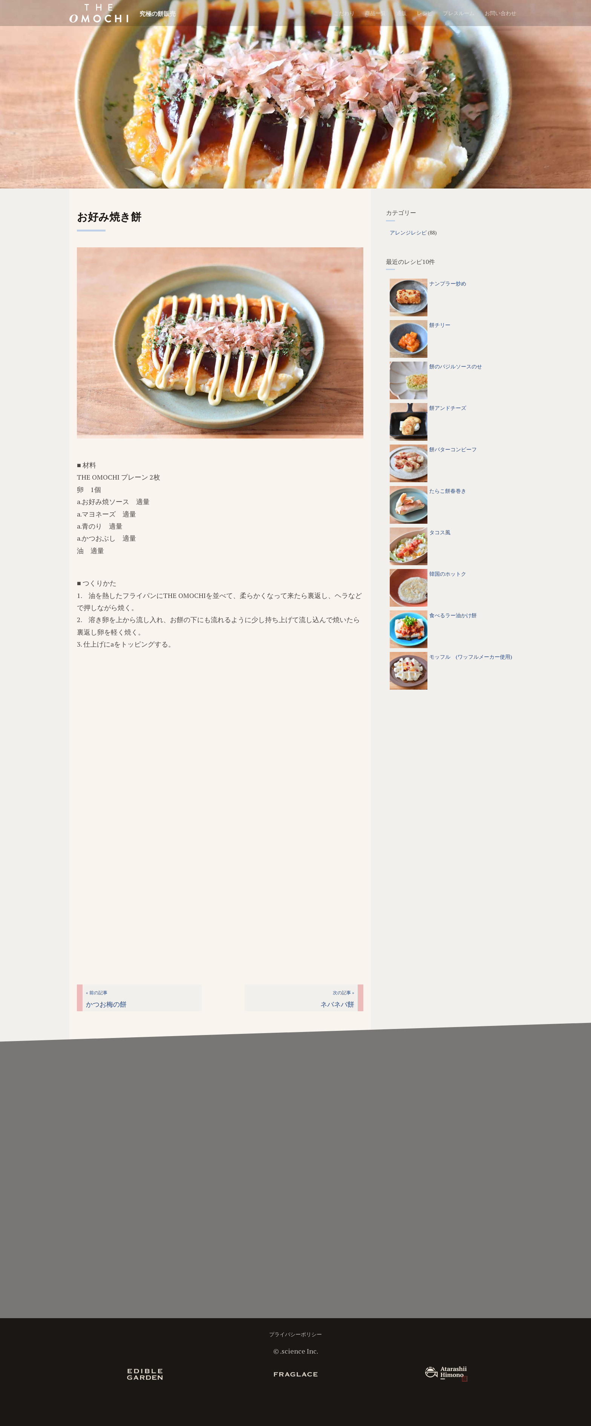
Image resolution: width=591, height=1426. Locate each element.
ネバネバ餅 (337, 999)
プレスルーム (459, 13)
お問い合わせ (500, 13)
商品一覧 (375, 13)
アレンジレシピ (408, 232)
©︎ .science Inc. (295, 1350)
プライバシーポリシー (295, 1334)
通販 (401, 13)
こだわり (344, 13)
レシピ (425, 13)
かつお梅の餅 (106, 999)
